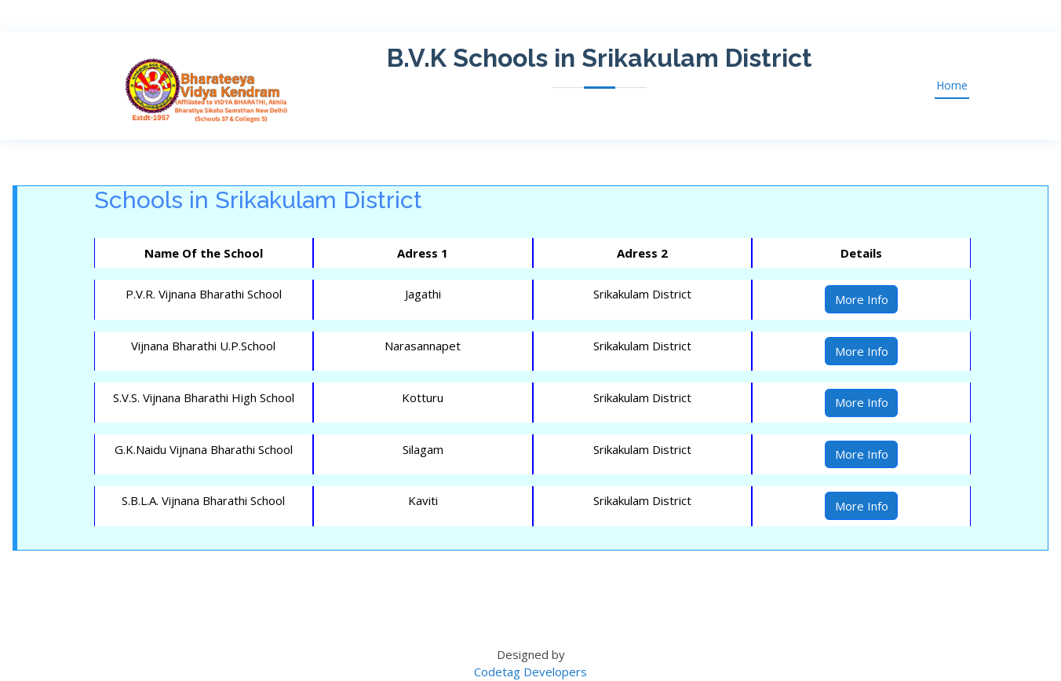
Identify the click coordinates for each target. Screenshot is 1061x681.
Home (952, 85)
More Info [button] (861, 299)
